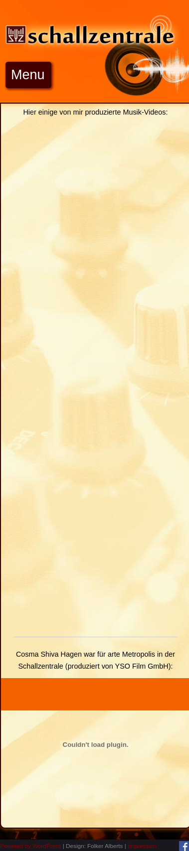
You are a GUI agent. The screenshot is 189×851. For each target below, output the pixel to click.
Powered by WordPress (30, 846)
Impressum (142, 846)
